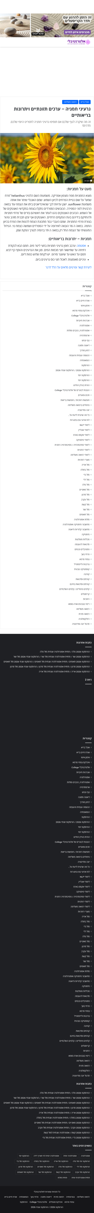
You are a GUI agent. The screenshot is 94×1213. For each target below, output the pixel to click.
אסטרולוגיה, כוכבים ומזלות (78, 330)
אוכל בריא (85, 102)
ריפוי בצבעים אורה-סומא (79, 604)
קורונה (87, 574)
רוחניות (86, 599)
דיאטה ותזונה (84, 345)
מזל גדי (86, 474)
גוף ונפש (86, 340)
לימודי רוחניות (84, 450)
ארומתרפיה (85, 335)
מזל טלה (86, 484)
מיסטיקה (86, 534)
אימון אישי (85, 305)
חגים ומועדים (84, 395)
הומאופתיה (85, 360)
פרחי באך (85, 554)
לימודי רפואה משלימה (80, 455)
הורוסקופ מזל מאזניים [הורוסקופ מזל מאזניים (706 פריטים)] (45, 1167)
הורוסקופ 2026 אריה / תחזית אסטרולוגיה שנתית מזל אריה (64, 671)
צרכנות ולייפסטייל (82, 564)
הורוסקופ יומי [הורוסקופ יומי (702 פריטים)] (24, 1156)
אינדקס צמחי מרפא (81, 310)
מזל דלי (86, 479)
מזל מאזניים (84, 489)
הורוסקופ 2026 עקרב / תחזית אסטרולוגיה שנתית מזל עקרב (64, 1127)
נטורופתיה (70, 1197)
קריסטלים (85, 594)
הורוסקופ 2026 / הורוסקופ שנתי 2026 (73, 370)
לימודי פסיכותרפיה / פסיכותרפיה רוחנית (72, 445)
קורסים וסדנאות (83, 579)
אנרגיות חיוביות (83, 320)
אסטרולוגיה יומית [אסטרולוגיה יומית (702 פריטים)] (70, 1156)
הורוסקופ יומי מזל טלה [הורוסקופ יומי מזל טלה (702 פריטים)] (81, 1161)
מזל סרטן (86, 494)
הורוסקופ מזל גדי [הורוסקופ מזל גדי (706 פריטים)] (22, 1161)
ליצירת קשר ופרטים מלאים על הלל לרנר (68, 267)
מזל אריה (86, 464)
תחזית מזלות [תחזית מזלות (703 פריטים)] (62, 1178)
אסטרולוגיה (85, 325)
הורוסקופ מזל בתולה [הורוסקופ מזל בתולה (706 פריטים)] (41, 1161)
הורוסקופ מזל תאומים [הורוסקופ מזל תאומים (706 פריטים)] (25, 1172)
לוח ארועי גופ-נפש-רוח (80, 420)
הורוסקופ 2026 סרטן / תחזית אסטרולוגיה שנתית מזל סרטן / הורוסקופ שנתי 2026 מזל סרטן (50, 666)
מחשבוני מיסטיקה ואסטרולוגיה (76, 524)
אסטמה (81, 245)
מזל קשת (86, 504)
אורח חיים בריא (83, 300)
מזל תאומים (85, 514)
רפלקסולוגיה (84, 619)
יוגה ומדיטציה (84, 410)
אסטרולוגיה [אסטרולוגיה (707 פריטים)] (85, 1156)
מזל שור (86, 509)
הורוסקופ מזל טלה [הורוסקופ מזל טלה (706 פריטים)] (65, 1167)
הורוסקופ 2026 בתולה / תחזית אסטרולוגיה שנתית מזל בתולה (63, 1117)
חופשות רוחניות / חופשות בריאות (75, 400)
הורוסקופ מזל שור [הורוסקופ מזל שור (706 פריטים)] (45, 1172)
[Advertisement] (47, 709)
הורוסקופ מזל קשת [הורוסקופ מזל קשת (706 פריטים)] (63, 1172)
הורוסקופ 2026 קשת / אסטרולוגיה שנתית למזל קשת (67, 1132)
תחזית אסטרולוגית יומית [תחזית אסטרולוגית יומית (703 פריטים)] (81, 1178)
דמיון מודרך (85, 350)
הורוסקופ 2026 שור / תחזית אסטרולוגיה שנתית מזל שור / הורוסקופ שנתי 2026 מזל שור (51, 656)
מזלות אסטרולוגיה (82, 519)
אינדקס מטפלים (55, 1202)
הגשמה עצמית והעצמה (79, 355)
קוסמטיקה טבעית (82, 569)
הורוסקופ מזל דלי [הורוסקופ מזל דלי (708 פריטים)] (83, 1167)
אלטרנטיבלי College (80, 315)
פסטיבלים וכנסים (82, 549)
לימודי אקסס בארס (81, 435)
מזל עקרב (85, 499)
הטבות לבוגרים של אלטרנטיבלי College (72, 390)
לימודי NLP (85, 425)
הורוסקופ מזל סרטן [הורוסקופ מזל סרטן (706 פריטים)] (26, 1167)
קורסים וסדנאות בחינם (80, 584)
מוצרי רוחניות (84, 460)
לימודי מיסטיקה (83, 440)
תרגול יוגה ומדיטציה (81, 624)
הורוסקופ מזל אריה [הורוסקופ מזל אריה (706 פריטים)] (61, 1161)
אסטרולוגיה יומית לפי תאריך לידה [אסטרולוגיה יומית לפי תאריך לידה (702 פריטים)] (46, 1156)
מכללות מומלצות (82, 539)
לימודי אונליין (84, 430)
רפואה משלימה (70, 102)
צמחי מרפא (84, 559)
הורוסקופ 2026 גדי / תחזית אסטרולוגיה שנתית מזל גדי (66, 1137)
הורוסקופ (86, 365)
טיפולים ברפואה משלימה (79, 405)
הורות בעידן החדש (82, 385)
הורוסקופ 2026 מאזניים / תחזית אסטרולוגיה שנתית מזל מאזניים (62, 1122)
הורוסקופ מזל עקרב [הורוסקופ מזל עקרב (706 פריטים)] (82, 1172)
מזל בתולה (85, 469)
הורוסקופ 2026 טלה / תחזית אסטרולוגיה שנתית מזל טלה (65, 651)
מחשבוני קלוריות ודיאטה (79, 529)
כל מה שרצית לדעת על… (79, 415)
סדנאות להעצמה (82, 544)
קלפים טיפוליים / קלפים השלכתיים (74, 589)
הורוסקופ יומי (84, 375)
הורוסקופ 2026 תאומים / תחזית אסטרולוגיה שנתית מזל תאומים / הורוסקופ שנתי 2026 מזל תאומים (47, 661)
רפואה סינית (84, 614)
